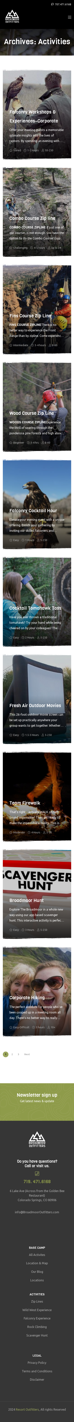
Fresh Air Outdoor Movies (35, 706)
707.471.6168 (63, 4)
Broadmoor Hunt (26, 900)
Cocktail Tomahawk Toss (35, 608)
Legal (37, 1356)
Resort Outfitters (27, 1409)
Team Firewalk (24, 803)
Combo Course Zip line (32, 218)
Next (27, 1054)
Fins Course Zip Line (30, 316)
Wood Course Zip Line (31, 413)
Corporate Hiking (27, 998)
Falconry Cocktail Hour (33, 511)
